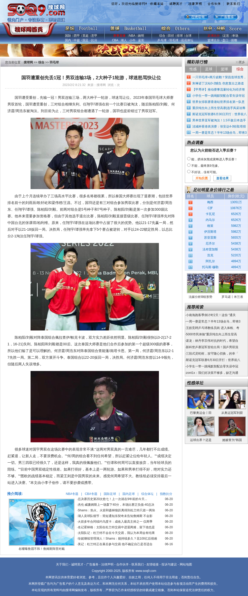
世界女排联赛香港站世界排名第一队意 (218, 102)
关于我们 (62, 564)
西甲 (77, 35)
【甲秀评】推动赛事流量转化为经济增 (218, 89)
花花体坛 (187, 40)
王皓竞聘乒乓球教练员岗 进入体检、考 (212, 328)
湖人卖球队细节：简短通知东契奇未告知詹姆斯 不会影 (115, 516)
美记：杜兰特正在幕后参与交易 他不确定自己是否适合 (115, 544)
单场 (235, 35)
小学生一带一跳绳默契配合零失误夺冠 (218, 95)
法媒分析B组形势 (200, 297)
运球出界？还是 (201, 440)
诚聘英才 (77, 564)
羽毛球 (173, 40)
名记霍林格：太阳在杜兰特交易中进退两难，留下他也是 (116, 527)
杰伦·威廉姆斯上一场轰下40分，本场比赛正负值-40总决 (116, 504)
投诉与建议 (169, 564)
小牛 (132, 40)
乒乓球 (162, 40)
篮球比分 (213, 40)
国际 (68, 35)
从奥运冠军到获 (232, 413)
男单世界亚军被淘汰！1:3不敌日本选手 (219, 120)
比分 (94, 40)
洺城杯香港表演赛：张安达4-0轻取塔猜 (219, 126)
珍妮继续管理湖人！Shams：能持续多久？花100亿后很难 (117, 538)
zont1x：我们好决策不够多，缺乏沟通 (212, 373)
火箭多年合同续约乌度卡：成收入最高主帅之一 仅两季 (115, 521)
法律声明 (107, 564)
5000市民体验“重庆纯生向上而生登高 (211, 334)
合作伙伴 (122, 564)
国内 (68, 40)
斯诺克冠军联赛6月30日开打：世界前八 (219, 114)
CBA (115, 40)
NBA (132, 35)
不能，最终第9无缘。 (206, 166)
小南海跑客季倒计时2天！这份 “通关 (211, 315)
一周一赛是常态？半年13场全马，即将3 (219, 132)
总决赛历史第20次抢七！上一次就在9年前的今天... (112, 499)
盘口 (225, 40)
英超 (85, 35)
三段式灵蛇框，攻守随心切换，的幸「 (212, 353)
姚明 (141, 35)
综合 (162, 35)
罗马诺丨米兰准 (232, 297)
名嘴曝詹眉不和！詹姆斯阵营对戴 (41, 549)
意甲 (94, 35)
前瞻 (234, 40)
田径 (171, 35)
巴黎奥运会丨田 (201, 413)
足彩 (226, 35)
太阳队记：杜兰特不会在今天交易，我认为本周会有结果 (116, 533)
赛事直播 (119, 35)
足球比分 (213, 35)
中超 (77, 40)
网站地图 (186, 564)
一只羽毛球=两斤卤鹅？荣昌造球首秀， (219, 77)
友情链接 (152, 564)
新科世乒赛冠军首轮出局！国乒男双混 (212, 347)
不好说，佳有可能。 (205, 172)
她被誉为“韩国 (232, 440)
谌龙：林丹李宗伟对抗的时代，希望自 (212, 341)
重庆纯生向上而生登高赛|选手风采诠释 (218, 108)
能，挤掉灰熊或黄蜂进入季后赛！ (214, 159)
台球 (188, 35)
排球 (180, 35)
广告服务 (92, 564)
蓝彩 (141, 40)
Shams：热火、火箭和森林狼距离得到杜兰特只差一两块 (116, 510)
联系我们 (137, 564)
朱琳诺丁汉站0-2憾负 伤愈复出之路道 (218, 83)
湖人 (124, 40)
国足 (85, 40)
